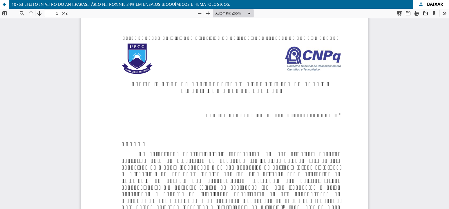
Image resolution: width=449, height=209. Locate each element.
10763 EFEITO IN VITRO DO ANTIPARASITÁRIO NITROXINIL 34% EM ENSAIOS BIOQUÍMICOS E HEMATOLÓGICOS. (121, 4)
